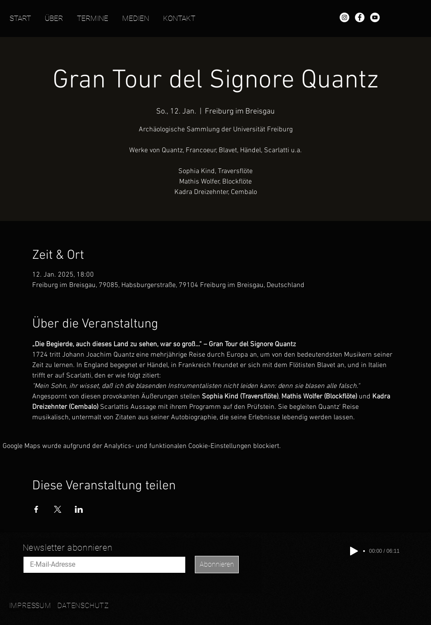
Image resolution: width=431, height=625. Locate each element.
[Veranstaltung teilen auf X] (57, 509)
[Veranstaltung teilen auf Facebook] (36, 509)
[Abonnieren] (217, 564)
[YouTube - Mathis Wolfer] (375, 17)
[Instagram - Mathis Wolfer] (344, 17)
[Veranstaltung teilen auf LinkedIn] (79, 509)
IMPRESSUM (30, 606)
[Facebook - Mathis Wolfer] (359, 17)
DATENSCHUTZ (83, 606)
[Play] (354, 551)
